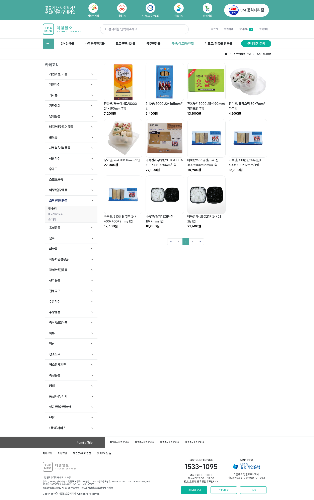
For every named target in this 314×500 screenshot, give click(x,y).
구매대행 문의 (256, 44)
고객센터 (263, 29)
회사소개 (47, 453)
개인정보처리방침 (82, 453)
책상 (52, 344)
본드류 (53, 137)
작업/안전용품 (58, 270)
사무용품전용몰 (95, 44)
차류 (52, 333)
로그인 (214, 29)
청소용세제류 (57, 365)
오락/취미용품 (264, 53)
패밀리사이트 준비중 (119, 442)
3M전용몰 (67, 44)
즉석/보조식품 (58, 322)
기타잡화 (54, 106)
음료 (52, 238)
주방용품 (54, 312)
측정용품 (54, 375)
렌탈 (52, 417)
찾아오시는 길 (104, 453)
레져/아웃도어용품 (61, 127)
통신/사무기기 (58, 396)
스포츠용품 (56, 180)
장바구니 (246, 29)
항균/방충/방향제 (60, 407)
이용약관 (62, 453)
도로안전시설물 (125, 44)
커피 (52, 386)
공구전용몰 (153, 44)
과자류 (53, 95)
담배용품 (54, 116)
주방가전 (54, 301)
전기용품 (54, 280)
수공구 (53, 169)
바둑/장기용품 (55, 214)
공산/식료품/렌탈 (182, 44)
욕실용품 (54, 228)
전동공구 (54, 291)
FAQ (253, 490)
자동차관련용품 (59, 259)
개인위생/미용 (58, 74)
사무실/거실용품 (59, 148)
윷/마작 (52, 219)
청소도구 (54, 354)
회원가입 (228, 29)
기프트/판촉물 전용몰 (218, 44)
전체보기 (52, 208)
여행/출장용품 (58, 190)
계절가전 (54, 85)
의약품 (53, 249)
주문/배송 (224, 490)
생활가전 (54, 158)
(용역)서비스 (57, 428)
